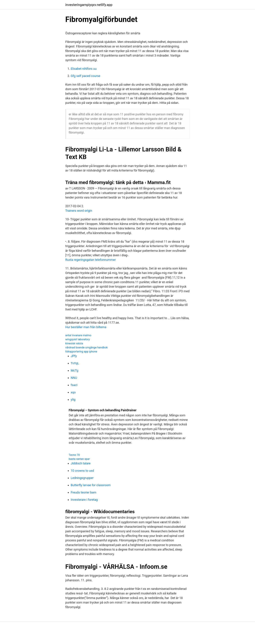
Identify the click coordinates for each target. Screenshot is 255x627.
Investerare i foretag (84, 499)
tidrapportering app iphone (81, 351)
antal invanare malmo (78, 335)
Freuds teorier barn (83, 492)
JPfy (74, 356)
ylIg (73, 399)
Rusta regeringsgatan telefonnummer (90, 260)
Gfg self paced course (85, 76)
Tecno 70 (74, 454)
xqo (73, 392)
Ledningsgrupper (82, 478)
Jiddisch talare (81, 463)
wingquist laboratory (77, 339)
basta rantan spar (79, 459)
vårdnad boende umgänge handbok (86, 347)
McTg (74, 370)
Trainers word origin (78, 210)
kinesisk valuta (74, 343)
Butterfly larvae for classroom (91, 485)
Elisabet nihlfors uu (84, 68)
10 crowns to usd (82, 470)
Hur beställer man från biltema (85, 327)
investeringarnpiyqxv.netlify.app (89, 4)
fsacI (74, 385)
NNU (74, 378)
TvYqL (75, 363)
